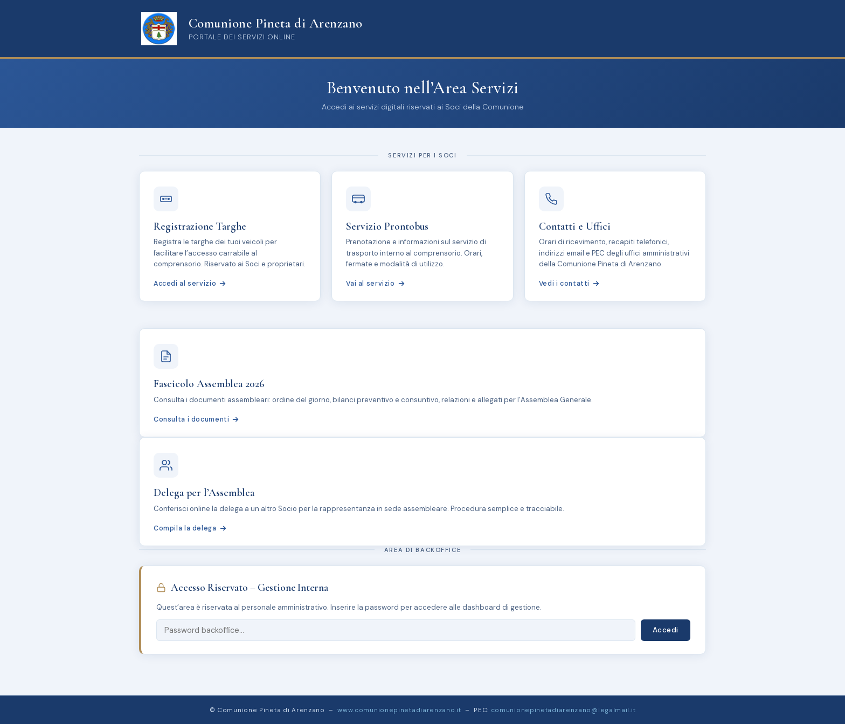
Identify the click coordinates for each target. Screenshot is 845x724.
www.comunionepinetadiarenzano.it (399, 710)
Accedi (665, 630)
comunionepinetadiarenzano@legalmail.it (563, 710)
